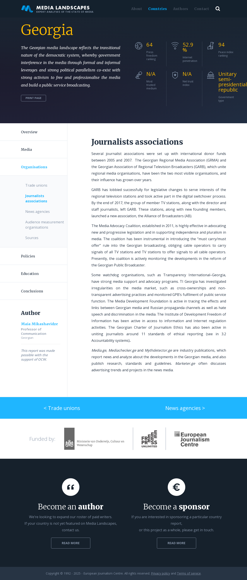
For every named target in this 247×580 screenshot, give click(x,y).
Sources (31, 237)
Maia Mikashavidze (39, 324)
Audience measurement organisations (44, 225)
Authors (180, 9)
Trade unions (36, 185)
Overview (29, 132)
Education (30, 273)
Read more (71, 543)
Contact (201, 9)
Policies (28, 256)
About (136, 9)
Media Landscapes (57, 8)
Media (26, 149)
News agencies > (185, 408)
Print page (33, 98)
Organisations (34, 167)
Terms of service (189, 573)
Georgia (47, 30)
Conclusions (32, 291)
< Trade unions (62, 408)
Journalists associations (36, 198)
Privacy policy (160, 573)
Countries (157, 9)
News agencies (37, 211)
